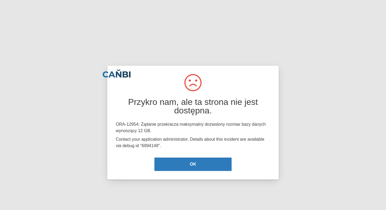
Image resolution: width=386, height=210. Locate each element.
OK (193, 164)
